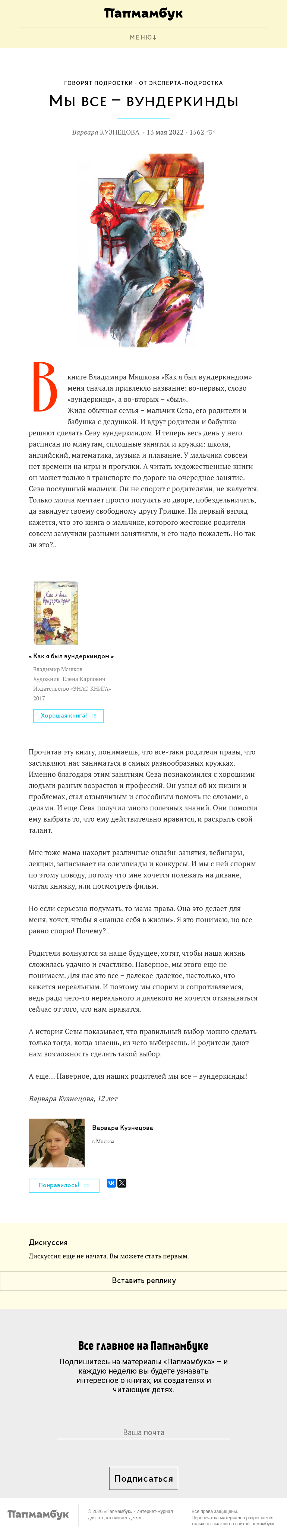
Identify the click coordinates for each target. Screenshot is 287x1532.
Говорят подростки (98, 83)
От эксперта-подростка (181, 83)
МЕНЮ (141, 37)
